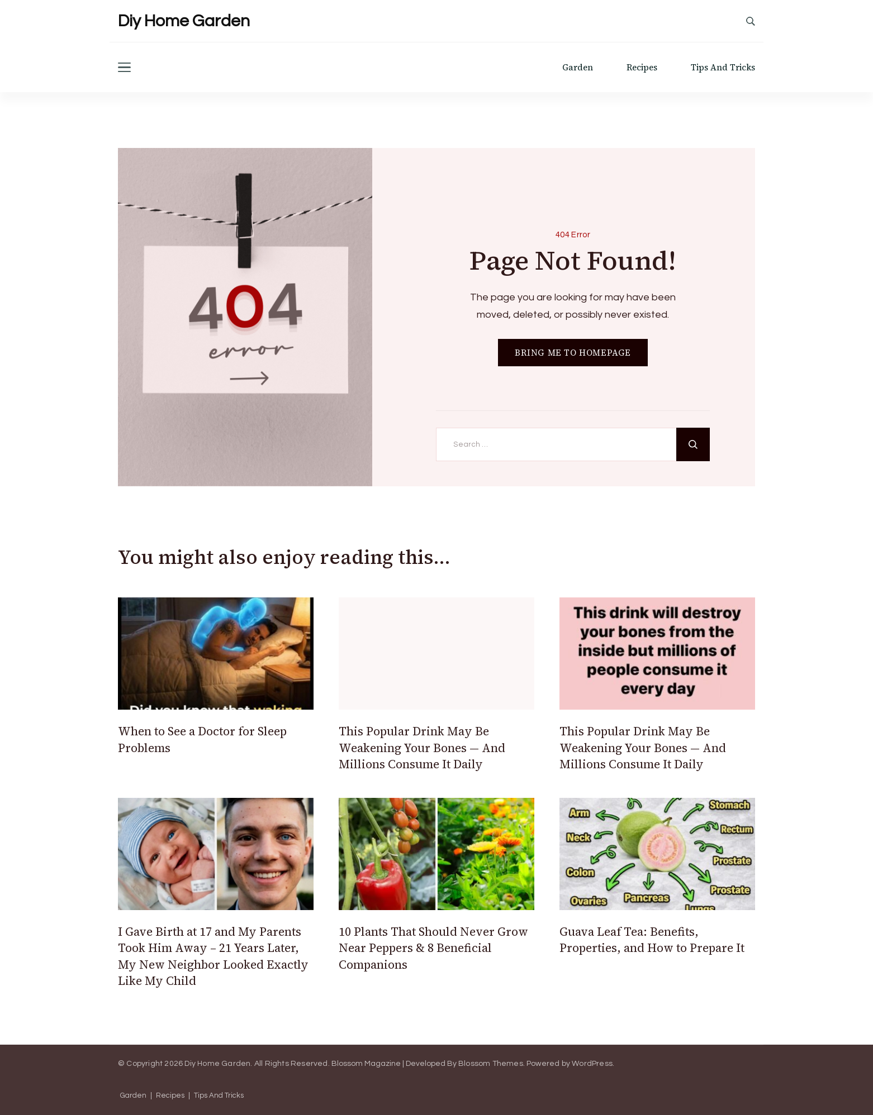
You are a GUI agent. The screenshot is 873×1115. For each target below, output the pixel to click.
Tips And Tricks (723, 67)
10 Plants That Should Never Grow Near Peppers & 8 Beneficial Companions (433, 948)
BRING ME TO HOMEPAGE (573, 352)
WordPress (592, 1064)
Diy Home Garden (184, 21)
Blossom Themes (490, 1064)
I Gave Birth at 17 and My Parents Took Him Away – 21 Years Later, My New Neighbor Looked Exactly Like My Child (213, 956)
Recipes (642, 67)
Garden (577, 67)
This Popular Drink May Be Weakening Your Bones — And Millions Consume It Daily (422, 747)
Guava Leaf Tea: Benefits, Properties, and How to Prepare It (651, 939)
